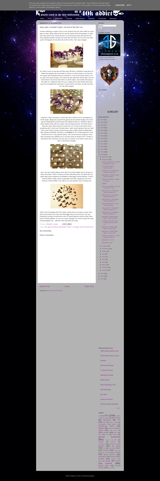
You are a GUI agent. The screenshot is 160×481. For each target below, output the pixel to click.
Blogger (91, 476)
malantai (101, 442)
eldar (99, 434)
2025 (102, 122)
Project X (69, 227)
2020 (102, 136)
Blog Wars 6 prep (107, 242)
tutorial (117, 461)
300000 (104, 183)
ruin (104, 448)
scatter (117, 448)
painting (101, 446)
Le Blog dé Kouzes (107, 370)
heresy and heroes (107, 399)
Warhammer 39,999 (107, 375)
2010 (102, 279)
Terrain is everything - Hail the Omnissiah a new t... (111, 162)
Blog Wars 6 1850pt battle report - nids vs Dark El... (110, 217)
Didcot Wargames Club (108, 385)
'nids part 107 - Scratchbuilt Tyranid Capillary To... (110, 213)
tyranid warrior (89, 227)
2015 (102, 149)
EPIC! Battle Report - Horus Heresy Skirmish (110, 204)
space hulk (104, 452)
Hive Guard (113, 422)
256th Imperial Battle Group (109, 351)
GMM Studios (105, 380)
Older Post (89, 286)
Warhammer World (106, 426)
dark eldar (113, 430)
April (103, 262)
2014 (102, 152)
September (105, 248)
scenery (106, 450)
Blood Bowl (116, 418)
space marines (109, 454)
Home (42, 18)
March (104, 265)
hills (115, 440)
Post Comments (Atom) (55, 290)
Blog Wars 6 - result (108, 240)
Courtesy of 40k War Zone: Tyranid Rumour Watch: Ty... (110, 222)
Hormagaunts (102, 424)
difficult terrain (103, 432)
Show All (118, 408)
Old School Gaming (107, 365)
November (105, 159)
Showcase (113, 18)
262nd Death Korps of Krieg (110, 355)
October (104, 246)
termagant (76, 227)
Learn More (120, 5)
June (104, 256)
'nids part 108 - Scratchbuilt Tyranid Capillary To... (110, 208)
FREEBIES (59, 18)
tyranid (82, 227)
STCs (50, 18)
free (107, 434)
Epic (104, 422)
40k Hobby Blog (106, 389)
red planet (116, 446)
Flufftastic (91, 18)
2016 (102, 146)
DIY (119, 420)
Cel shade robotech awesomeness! (108, 167)
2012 (102, 273)
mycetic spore (113, 444)
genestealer (62, 227)
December (105, 157)
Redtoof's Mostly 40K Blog (109, 404)
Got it (129, 5)
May (103, 259)
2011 (102, 276)
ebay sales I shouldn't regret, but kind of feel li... (110, 175)
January (104, 270)
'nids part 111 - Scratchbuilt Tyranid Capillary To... (110, 191)
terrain (113, 456)
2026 (102, 119)
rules (110, 448)
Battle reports (80, 18)
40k (46, 227)
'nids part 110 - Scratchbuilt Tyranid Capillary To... (110, 195)
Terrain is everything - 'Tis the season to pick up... (111, 236)
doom (115, 432)
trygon (108, 461)
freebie (115, 434)
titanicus (113, 459)
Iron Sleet (104, 394)
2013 (102, 154)
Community (102, 18)
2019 (102, 138)
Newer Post (45, 286)
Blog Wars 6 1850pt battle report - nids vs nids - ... (110, 227)
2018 (102, 141)
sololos (79, 476)
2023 (102, 127)
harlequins (107, 440)
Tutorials (69, 18)
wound (110, 468)
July (103, 254)
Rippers (114, 424)
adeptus (101, 428)
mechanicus (102, 444)
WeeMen (103, 360)
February (105, 267)
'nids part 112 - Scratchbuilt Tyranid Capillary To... (110, 171)
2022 (102, 130)
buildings (111, 428)
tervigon (101, 459)
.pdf (99, 416)
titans (100, 461)
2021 (102, 133)
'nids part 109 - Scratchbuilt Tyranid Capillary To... (110, 200)
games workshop (53, 227)
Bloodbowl (107, 420)
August (104, 251)
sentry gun (117, 450)
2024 (102, 125)
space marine (115, 452)
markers (113, 442)
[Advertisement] (109, 313)
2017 (102, 144)
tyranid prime (103, 466)
